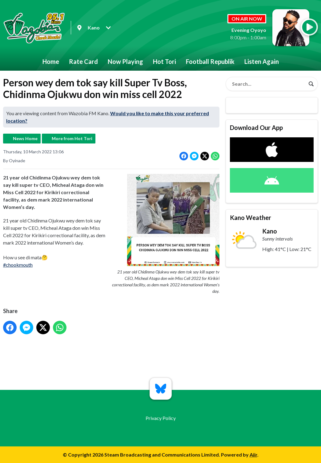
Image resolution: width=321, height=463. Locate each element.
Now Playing (125, 61)
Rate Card (83, 61)
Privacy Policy (161, 418)
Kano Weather (250, 217)
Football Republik (210, 61)
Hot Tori (164, 61)
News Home (25, 138)
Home (50, 61)
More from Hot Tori (72, 138)
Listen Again (261, 61)
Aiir (253, 454)
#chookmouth (18, 265)
